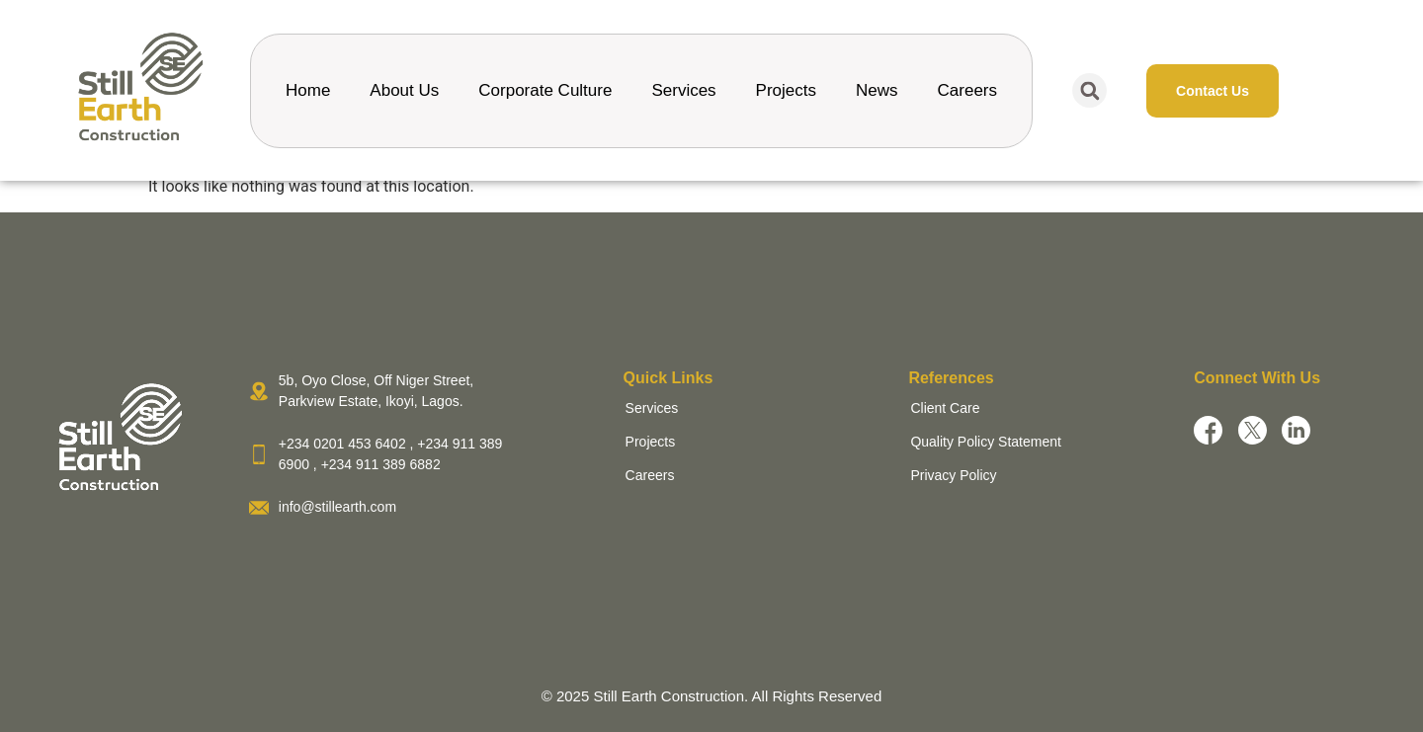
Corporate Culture (545, 90)
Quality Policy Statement (985, 441)
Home (308, 90)
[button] (1089, 90)
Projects (786, 90)
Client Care (944, 408)
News (877, 90)
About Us (404, 90)
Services (683, 90)
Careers (967, 90)
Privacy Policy (953, 475)
